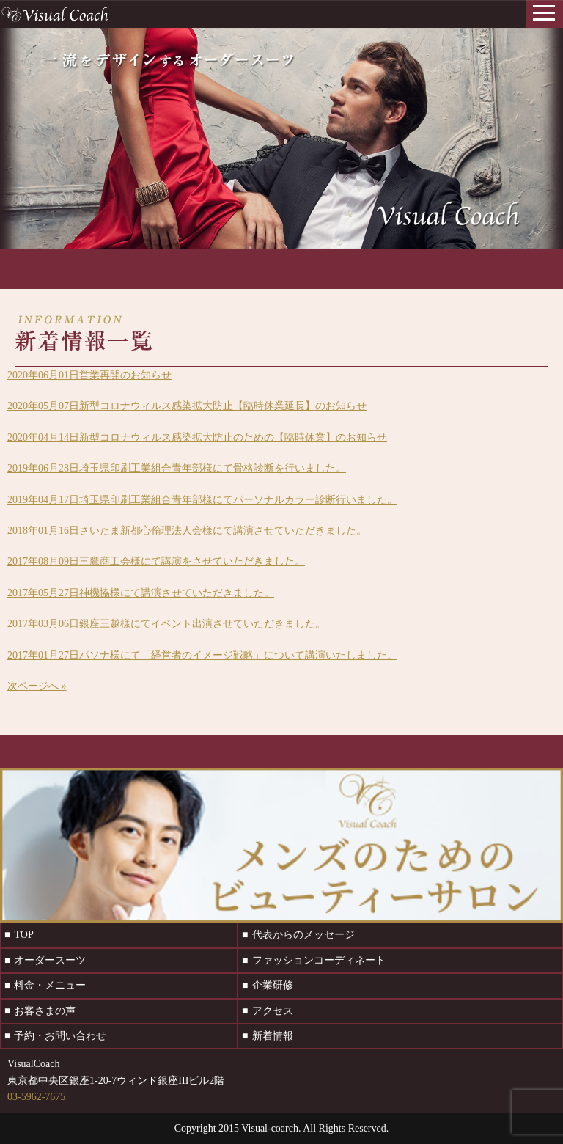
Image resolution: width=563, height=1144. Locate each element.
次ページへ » (37, 686)
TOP (23, 934)
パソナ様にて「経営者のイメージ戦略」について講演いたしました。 (202, 655)
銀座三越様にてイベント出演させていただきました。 (166, 623)
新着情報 (272, 1035)
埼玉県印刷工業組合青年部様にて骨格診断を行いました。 (176, 468)
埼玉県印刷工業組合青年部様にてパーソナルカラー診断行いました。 (202, 499)
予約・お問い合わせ (60, 1035)
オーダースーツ (50, 960)
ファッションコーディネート (319, 960)
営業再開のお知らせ (89, 375)
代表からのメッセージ (303, 934)
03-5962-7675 (36, 1096)
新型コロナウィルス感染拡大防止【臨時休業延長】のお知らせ (187, 405)
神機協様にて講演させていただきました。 (140, 592)
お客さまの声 (45, 1010)
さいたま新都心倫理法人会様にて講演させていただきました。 (187, 530)
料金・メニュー (50, 985)
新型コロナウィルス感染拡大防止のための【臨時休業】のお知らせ (197, 437)
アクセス (272, 1010)
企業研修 (272, 985)
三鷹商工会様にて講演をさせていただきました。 (156, 561)
